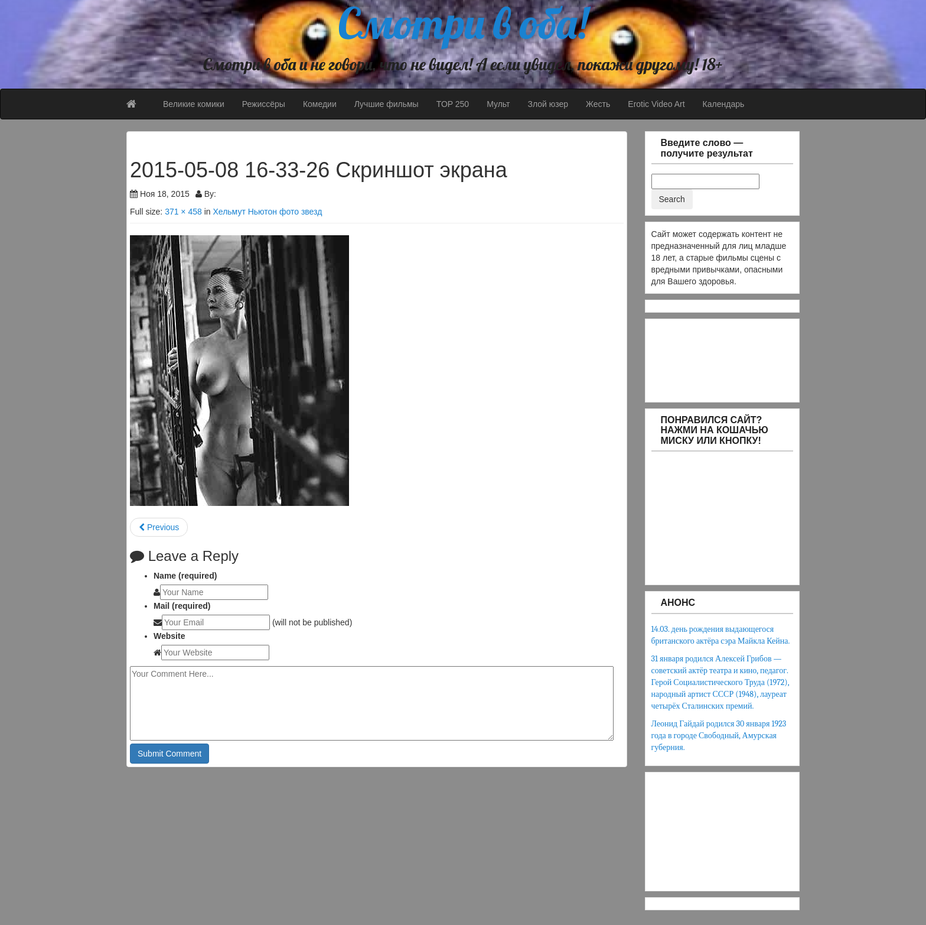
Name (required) (185, 575)
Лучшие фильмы (386, 104)
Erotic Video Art (656, 104)
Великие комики (193, 104)
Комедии (320, 104)
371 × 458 (183, 211)
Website (169, 636)
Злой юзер (547, 104)
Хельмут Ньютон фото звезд (267, 211)
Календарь (724, 104)
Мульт (498, 104)
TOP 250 (452, 104)
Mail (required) (182, 606)
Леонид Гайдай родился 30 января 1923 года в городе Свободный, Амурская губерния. (719, 735)
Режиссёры (263, 104)
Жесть (598, 104)
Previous (159, 527)
